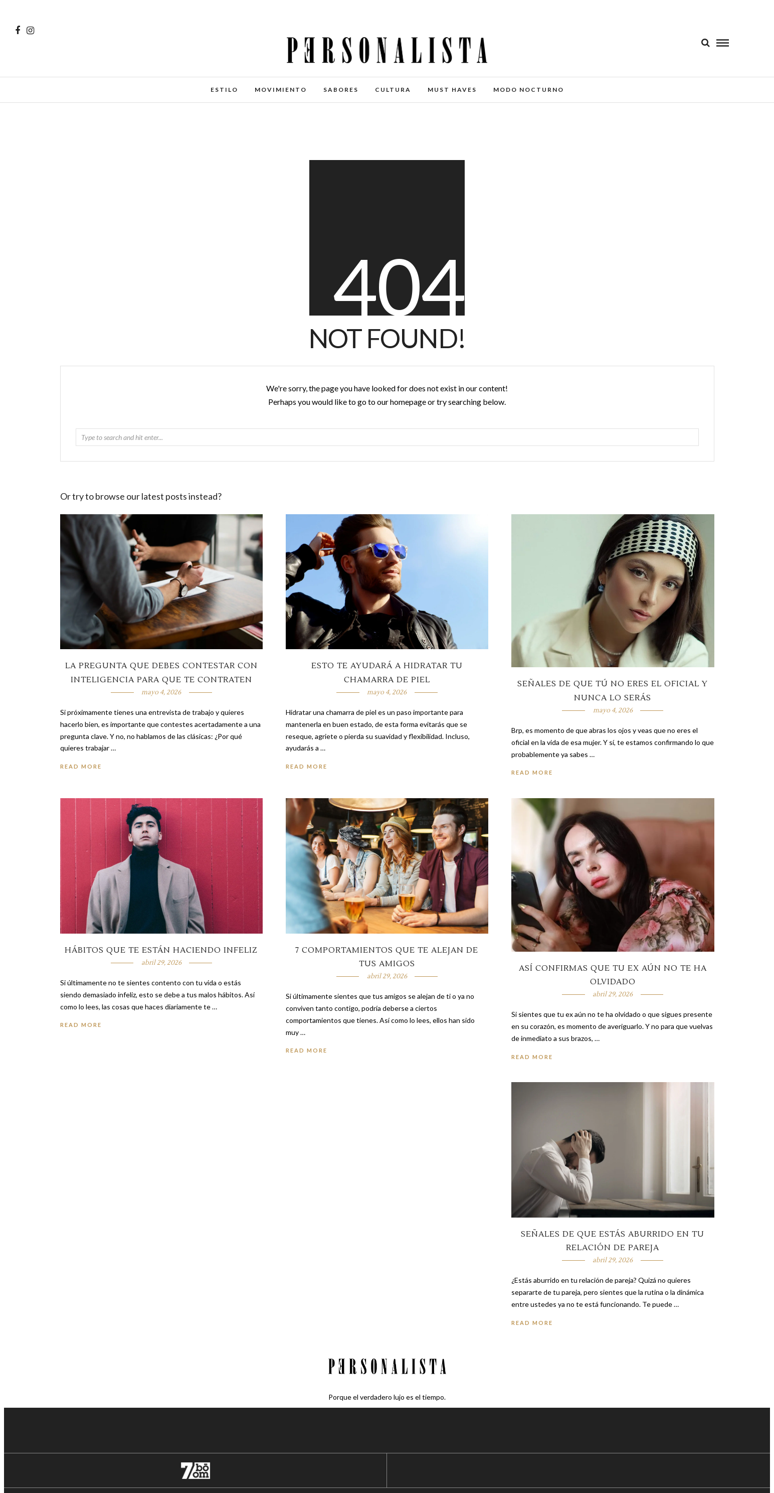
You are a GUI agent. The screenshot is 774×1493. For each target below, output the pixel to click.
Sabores (340, 89)
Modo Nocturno (528, 89)
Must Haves (452, 89)
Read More (532, 772)
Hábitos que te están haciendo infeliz (161, 950)
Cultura (393, 89)
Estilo (224, 89)
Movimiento (281, 89)
